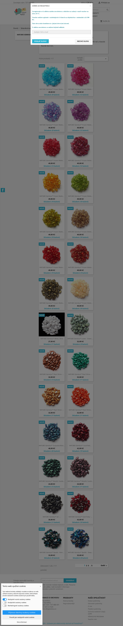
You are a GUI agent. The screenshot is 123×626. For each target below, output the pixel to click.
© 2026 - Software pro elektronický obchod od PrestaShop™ (61, 623)
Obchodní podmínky (95, 603)
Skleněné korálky (48, 13)
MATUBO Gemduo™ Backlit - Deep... (80, 552)
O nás (90, 606)
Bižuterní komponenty (88, 13)
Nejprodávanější (69, 603)
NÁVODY (94, 16)
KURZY (85, 16)
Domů (35, 13)
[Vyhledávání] (97, 9)
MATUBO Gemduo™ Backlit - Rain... (52, 552)
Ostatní (76, 16)
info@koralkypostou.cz (47, 609)
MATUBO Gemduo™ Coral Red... (80, 445)
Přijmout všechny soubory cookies (21, 612)
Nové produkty (68, 601)
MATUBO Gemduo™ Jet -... (52, 517)
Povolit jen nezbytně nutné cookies (21, 617)
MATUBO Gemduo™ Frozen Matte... (52, 89)
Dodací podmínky (94, 601)
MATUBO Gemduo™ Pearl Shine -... (52, 374)
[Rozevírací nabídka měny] (90, 3)
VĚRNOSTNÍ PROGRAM (96, 616)
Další (104, 565)
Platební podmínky (94, 609)
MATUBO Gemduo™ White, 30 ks (52, 339)
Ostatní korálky (67, 13)
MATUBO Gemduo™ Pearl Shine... (80, 410)
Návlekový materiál (61, 16)
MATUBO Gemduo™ (24, 35)
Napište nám (92, 619)
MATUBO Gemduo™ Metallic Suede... (51, 481)
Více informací (22, 622)
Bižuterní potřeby (41, 16)
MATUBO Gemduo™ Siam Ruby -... (80, 517)
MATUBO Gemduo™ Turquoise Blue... (52, 445)
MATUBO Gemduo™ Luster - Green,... (80, 339)
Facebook (3, 190)
